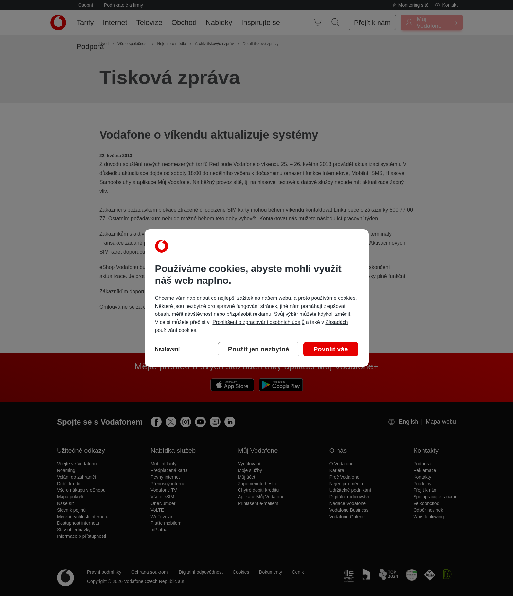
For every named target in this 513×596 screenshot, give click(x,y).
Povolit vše (330, 349)
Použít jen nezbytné (258, 349)
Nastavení (167, 349)
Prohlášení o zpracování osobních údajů (258, 322)
